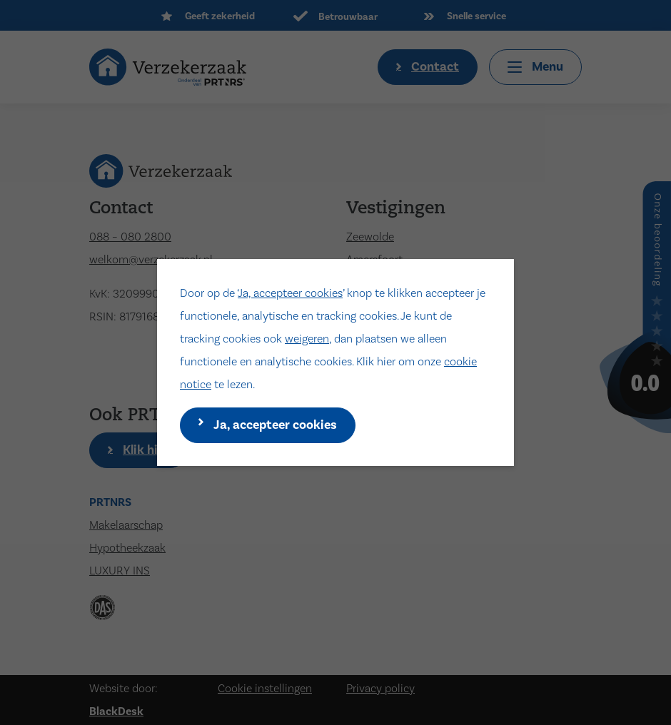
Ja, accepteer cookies (290, 293)
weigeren (307, 339)
